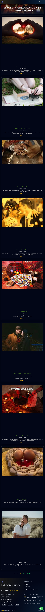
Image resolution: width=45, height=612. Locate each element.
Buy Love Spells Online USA (22, 435)
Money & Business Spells (6, 602)
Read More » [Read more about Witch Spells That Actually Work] (22, 135)
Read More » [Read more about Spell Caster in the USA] (22, 506)
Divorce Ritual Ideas (22, 561)
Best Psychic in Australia (22, 311)
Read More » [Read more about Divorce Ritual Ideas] (22, 567)
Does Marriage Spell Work (22, 249)
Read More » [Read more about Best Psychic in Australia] (22, 318)
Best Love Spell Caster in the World (22, 373)
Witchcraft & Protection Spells (7, 597)
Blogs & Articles (27, 586)
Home (25, 583)
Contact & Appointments (29, 588)
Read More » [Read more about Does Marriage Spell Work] (22, 256)
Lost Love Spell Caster (22, 186)
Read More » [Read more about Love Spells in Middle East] (22, 73)
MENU (41, 1)
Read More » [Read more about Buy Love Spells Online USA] (22, 442)
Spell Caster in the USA (22, 499)
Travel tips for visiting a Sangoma (31, 589)
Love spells (4, 604)
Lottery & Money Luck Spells (6, 601)
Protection (17, 604)
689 (27, 573)
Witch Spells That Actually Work (22, 128)
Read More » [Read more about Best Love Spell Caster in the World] (22, 380)
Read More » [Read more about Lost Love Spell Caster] (22, 193)
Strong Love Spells (5, 596)
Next (30, 573)
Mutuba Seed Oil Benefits (6, 599)
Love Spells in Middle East (22, 66)
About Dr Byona (27, 584)
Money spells (10, 604)
